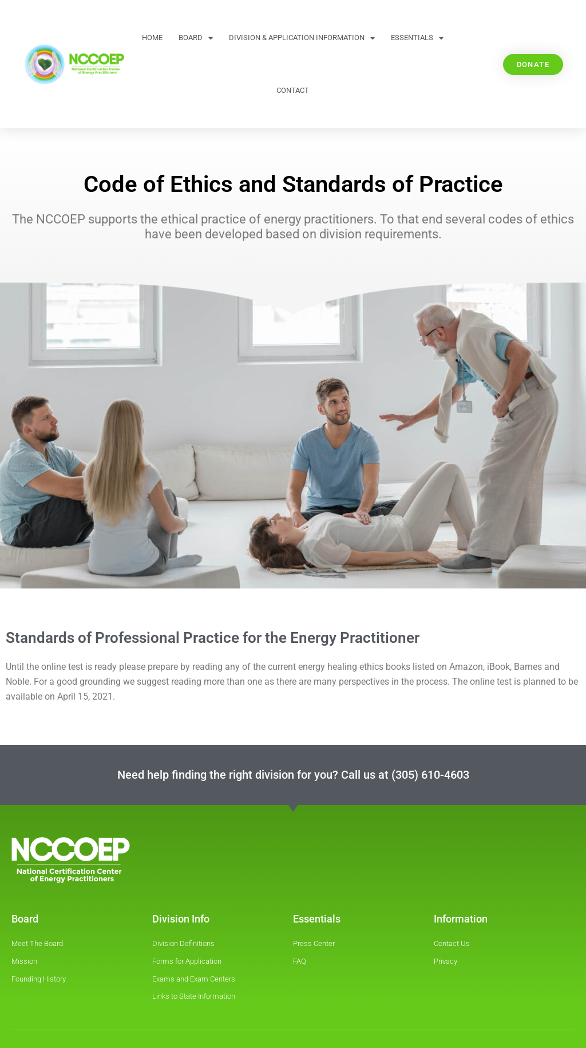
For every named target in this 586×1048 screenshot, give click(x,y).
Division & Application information (302, 38)
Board (196, 38)
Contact (292, 90)
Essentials (417, 38)
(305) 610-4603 (430, 775)
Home (152, 37)
